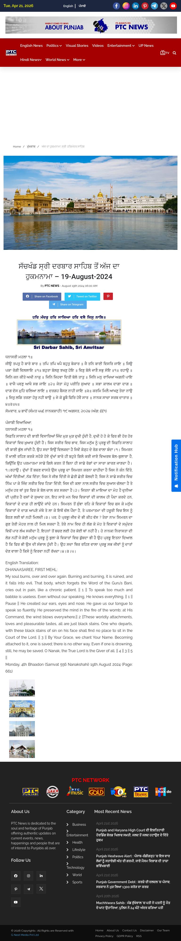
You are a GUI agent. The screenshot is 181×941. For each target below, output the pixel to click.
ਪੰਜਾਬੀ (82, 6)
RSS (138, 936)
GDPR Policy (125, 936)
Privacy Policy (104, 936)
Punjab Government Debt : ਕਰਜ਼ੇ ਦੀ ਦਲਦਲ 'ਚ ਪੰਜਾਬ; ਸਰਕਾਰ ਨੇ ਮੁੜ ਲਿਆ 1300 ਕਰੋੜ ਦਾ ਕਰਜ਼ (133, 884)
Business (76, 824)
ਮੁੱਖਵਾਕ (31, 146)
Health (74, 842)
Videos (98, 46)
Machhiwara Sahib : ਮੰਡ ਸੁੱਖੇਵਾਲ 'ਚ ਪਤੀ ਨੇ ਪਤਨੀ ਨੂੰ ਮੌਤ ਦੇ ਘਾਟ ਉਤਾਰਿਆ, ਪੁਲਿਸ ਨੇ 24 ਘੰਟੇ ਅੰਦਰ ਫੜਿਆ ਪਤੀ (133, 905)
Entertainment (121, 46)
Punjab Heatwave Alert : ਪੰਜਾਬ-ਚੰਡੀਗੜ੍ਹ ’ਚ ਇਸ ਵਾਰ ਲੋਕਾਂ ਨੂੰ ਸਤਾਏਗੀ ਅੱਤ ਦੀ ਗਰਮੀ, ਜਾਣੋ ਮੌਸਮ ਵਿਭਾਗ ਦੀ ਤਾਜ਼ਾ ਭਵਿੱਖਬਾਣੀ (133, 861)
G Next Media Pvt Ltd (25, 935)
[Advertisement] (90, 104)
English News (31, 46)
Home (17, 146)
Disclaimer (147, 930)
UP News (146, 46)
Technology (75, 865)
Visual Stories (77, 46)
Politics (54, 46)
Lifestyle (75, 850)
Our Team (163, 930)
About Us (113, 930)
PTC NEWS (52, 285)
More (79, 60)
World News (57, 60)
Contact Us (129, 930)
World (74, 875)
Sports (74, 882)
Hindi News (31, 60)
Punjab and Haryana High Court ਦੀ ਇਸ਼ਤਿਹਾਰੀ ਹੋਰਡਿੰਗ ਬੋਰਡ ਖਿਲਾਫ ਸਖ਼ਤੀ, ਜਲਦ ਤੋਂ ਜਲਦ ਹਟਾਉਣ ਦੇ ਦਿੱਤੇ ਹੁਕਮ (132, 835)
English (68, 6)
